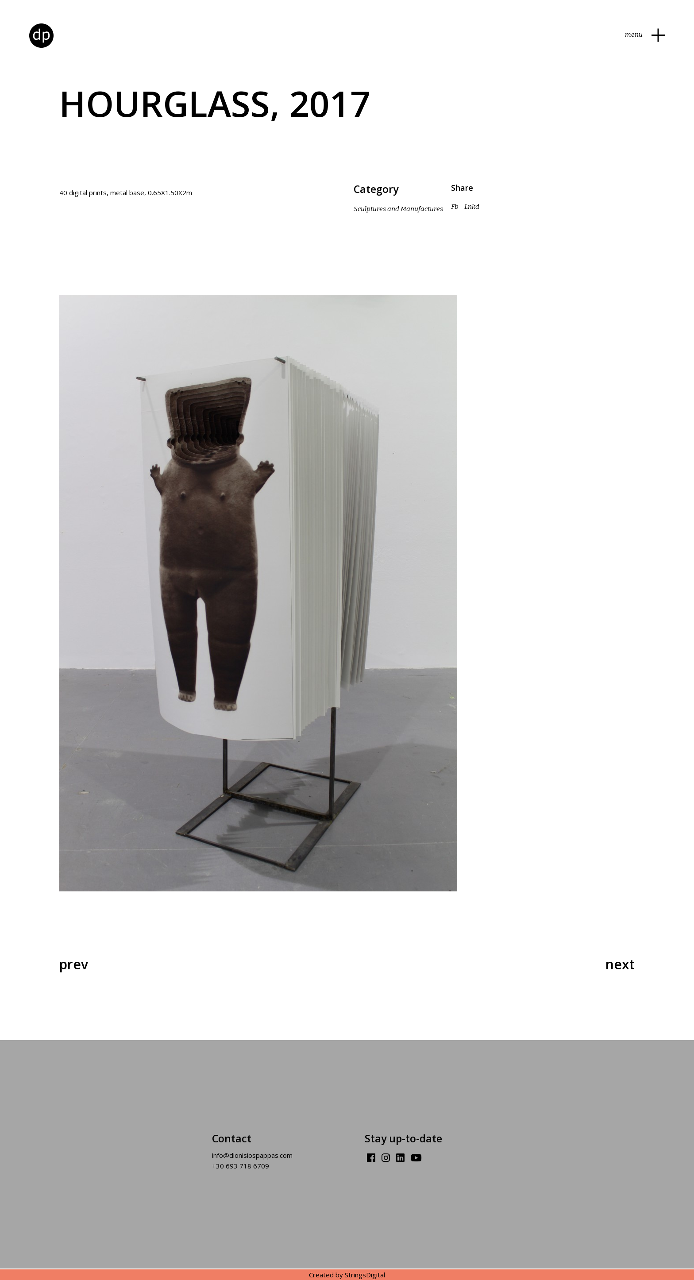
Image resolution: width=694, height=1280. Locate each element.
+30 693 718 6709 (240, 1165)
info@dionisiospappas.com (252, 1155)
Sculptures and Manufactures (398, 209)
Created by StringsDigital (347, 1274)
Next (620, 964)
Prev (73, 964)
